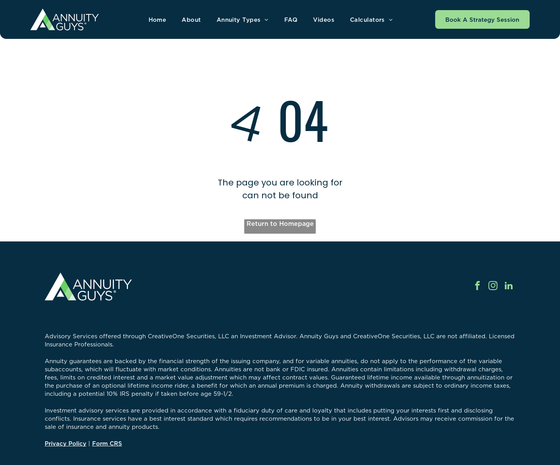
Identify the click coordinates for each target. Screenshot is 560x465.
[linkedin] (508, 286)
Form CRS (107, 443)
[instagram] (493, 286)
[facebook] (477, 286)
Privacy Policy (65, 443)
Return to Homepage (280, 223)
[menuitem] (157, 20)
